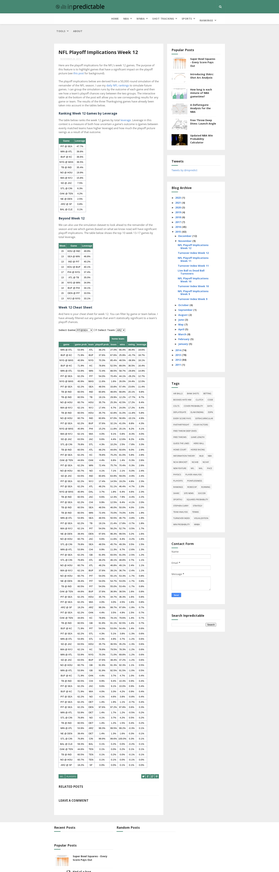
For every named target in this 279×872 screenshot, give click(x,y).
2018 (183, 204)
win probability (186, 512)
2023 (183, 185)
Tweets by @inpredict (189, 157)
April (186, 317)
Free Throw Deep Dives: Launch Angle (207, 109)
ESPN (214, 400)
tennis (200, 499)
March (187, 322)
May (186, 312)
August (188, 302)
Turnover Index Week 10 (197, 274)
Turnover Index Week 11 (197, 253)
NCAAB (199, 449)
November (190, 228)
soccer (206, 481)
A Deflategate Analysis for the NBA (205, 96)
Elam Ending (201, 400)
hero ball (203, 431)
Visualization (206, 505)
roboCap (196, 474)
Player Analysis (198, 462)
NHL (205, 456)
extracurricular (208, 406)
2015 (183, 219)
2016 (183, 214)
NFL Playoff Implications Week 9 (197, 280)
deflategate (184, 400)
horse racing (202, 437)
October (188, 292)
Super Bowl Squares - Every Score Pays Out (207, 50)
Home (60, 18)
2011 (183, 352)
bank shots (197, 381)
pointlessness (199, 468)
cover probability (197, 393)
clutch (204, 387)
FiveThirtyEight (186, 412)
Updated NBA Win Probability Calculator (206, 126)
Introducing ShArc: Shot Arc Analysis (206, 63)
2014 (183, 337)
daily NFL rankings (122, 73)
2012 (183, 347)
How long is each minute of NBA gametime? (205, 80)
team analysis (185, 499)
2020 (183, 195)
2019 (183, 199)
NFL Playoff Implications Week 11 (197, 247)
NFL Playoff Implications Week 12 (197, 234)
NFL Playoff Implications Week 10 (197, 267)
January (188, 331)
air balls (182, 381)
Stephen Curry (185, 493)
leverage (125, 108)
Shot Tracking (108, 18)
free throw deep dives (189, 418)
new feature (184, 456)
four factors (205, 412)
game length (202, 424)
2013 (183, 342)
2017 (183, 209)
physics (181, 462)
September (190, 297)
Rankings (151, 18)
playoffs (71, 764)
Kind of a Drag (198, 841)
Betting (212, 381)
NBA (71, 18)
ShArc (181, 481)
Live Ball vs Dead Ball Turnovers (195, 259)
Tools (170, 18)
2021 (183, 190)
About (187, 18)
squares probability (201, 487)
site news (193, 481)
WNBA (86, 18)
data (214, 393)
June (186, 307)
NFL (62, 764)
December (190, 223)
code (214, 387)
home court (184, 437)
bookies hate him (187, 387)
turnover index (186, 505)
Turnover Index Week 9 (197, 286)
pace (214, 456)
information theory (188, 443)
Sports (132, 18)
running (210, 474)
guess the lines (186, 431)
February (189, 326)
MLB (206, 443)
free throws (184, 424)
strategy (202, 493)
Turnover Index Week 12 (197, 240)
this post (78, 61)
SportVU (182, 487)
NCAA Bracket (185, 449)
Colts (181, 393)
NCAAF (210, 449)
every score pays (186, 406)
